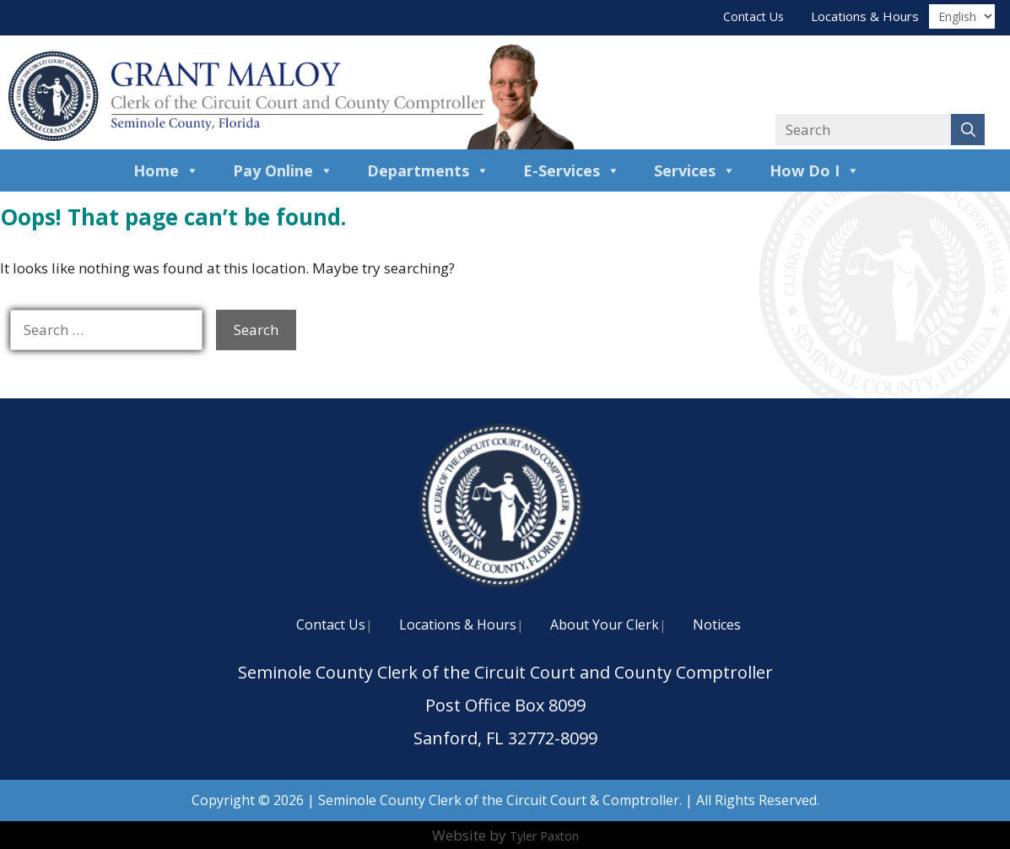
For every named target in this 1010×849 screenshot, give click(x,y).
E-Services (571, 170)
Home (166, 170)
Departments (428, 170)
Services (695, 170)
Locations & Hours (865, 16)
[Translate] (962, 16)
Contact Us (753, 16)
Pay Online (283, 170)
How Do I (815, 170)
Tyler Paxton (544, 836)
